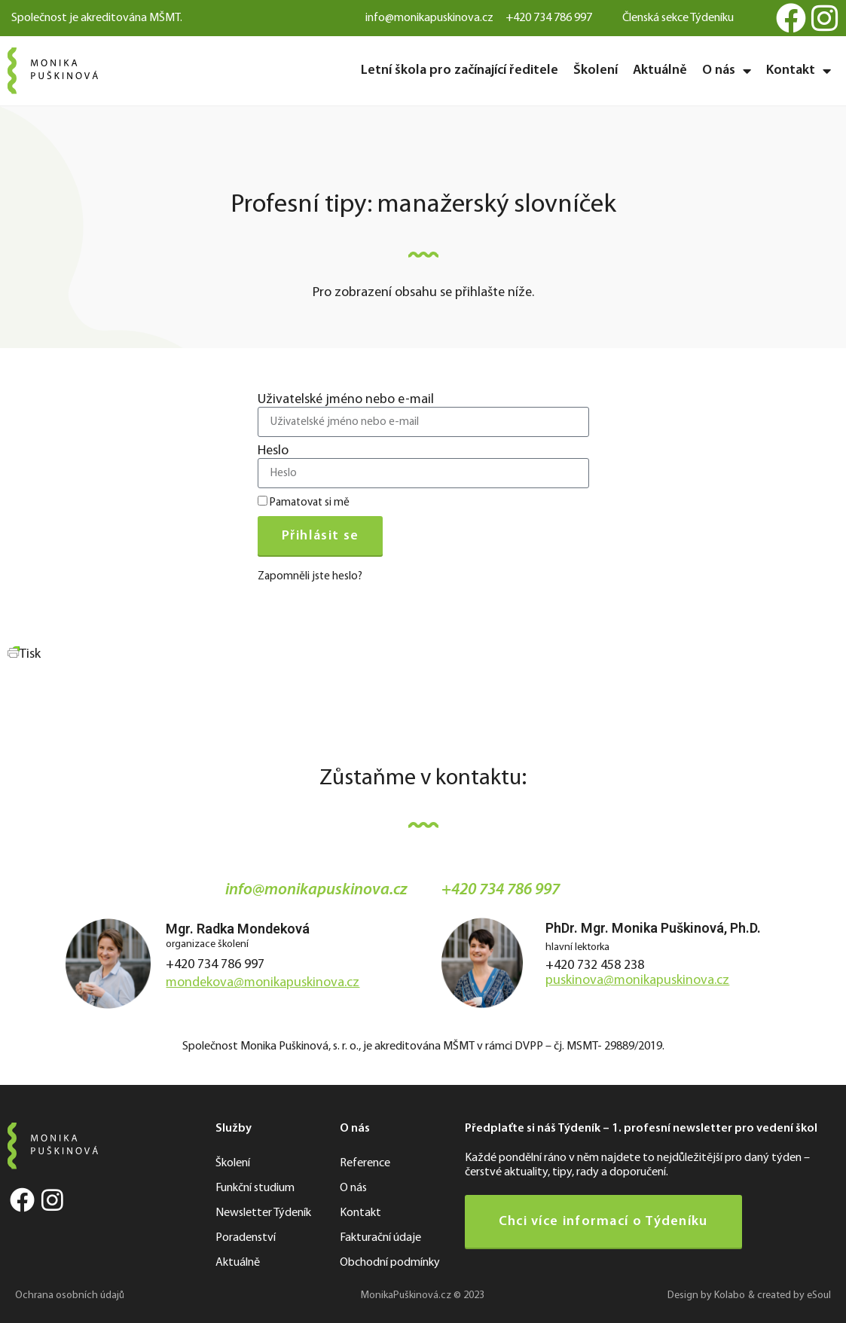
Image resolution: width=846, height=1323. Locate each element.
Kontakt (798, 71)
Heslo (273, 451)
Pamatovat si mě (304, 502)
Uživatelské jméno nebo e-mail (346, 400)
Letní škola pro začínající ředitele (459, 70)
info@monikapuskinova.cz (316, 890)
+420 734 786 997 (215, 965)
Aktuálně (660, 70)
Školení (595, 70)
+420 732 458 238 (594, 965)
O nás (726, 71)
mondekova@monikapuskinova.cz (262, 983)
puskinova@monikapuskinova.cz (637, 980)
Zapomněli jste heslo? (310, 576)
